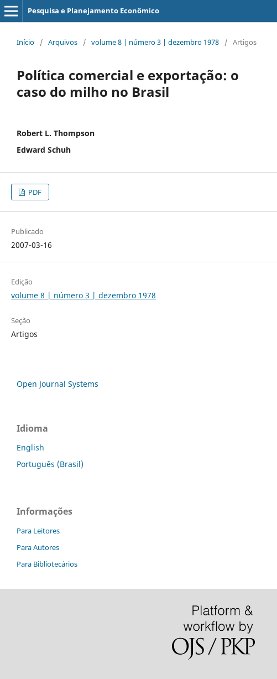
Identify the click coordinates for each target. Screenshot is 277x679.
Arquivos (62, 42)
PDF (34, 192)
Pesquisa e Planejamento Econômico (93, 10)
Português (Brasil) (50, 464)
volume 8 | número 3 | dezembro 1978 (155, 42)
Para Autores (38, 547)
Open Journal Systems (57, 384)
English (30, 447)
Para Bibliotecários (47, 564)
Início (25, 42)
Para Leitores (38, 531)
